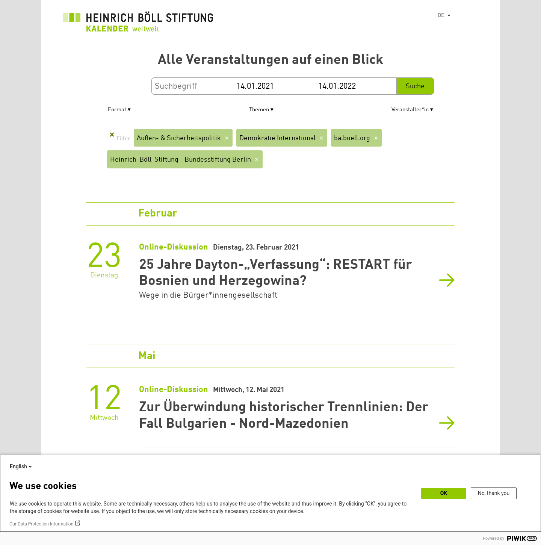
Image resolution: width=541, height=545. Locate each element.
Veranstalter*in (410, 110)
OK (443, 493)
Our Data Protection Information (41, 524)
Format (117, 110)
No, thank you (494, 493)
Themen (259, 110)
